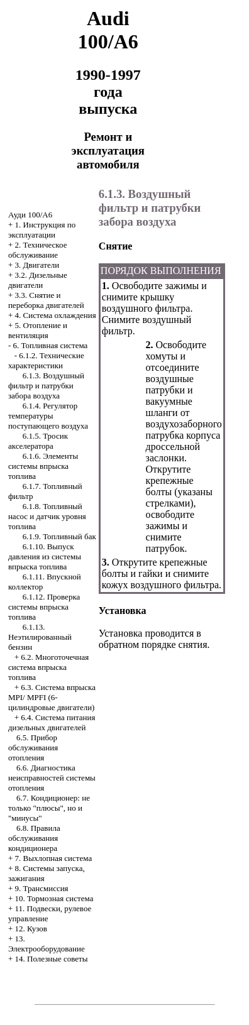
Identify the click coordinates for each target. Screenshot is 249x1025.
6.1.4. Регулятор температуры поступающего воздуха (48, 415)
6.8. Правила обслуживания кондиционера (34, 838)
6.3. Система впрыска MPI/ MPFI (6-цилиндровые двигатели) (52, 697)
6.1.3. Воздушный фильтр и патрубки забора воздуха (46, 385)
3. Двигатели (37, 265)
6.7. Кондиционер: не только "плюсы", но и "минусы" (49, 808)
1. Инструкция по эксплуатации (41, 229)
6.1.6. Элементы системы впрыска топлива (43, 466)
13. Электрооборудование (46, 943)
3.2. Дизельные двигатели (37, 280)
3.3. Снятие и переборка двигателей (46, 300)
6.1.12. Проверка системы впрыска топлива (44, 607)
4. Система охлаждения (55, 315)
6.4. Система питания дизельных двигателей (52, 722)
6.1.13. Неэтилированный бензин (40, 637)
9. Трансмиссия (42, 888)
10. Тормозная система (54, 898)
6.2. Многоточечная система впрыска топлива (48, 667)
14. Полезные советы (51, 958)
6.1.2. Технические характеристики (46, 360)
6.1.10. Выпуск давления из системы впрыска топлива (44, 556)
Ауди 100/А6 (30, 214)
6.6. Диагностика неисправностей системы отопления (52, 777)
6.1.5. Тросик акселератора (38, 441)
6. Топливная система (50, 345)
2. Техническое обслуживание (37, 250)
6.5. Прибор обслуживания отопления (33, 747)
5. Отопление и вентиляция (37, 330)
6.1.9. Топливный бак (59, 536)
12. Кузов (31, 928)
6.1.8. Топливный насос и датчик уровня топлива (47, 516)
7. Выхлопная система (53, 858)
